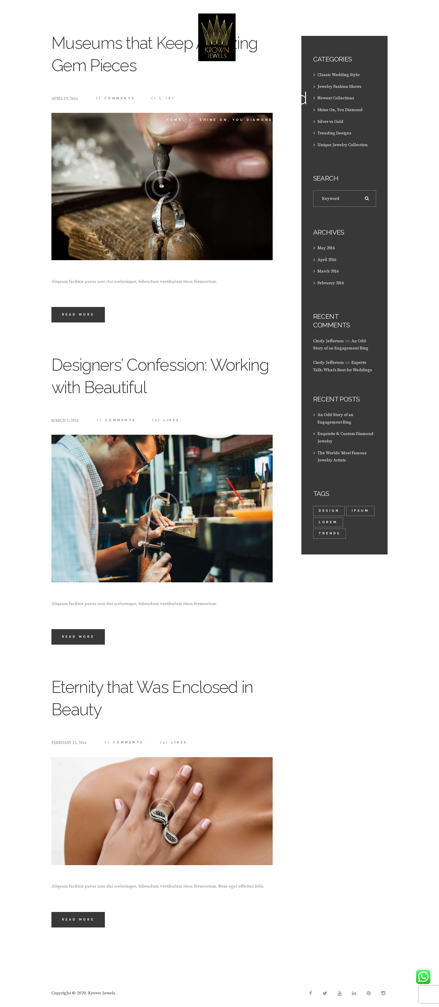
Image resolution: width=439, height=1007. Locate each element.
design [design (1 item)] (329, 507)
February (331, 281)
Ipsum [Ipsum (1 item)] (328, 519)
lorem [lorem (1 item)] (358, 519)
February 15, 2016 (68, 743)
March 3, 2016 (65, 421)
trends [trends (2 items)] (330, 530)
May (326, 247)
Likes (169, 420)
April (327, 258)
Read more (79, 315)
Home (174, 120)
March (328, 269)
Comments (117, 420)
